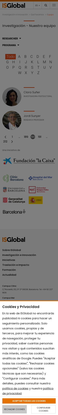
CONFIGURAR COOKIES (43, 409)
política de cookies (15, 388)
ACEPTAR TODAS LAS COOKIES (29, 400)
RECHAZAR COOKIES (14, 409)
